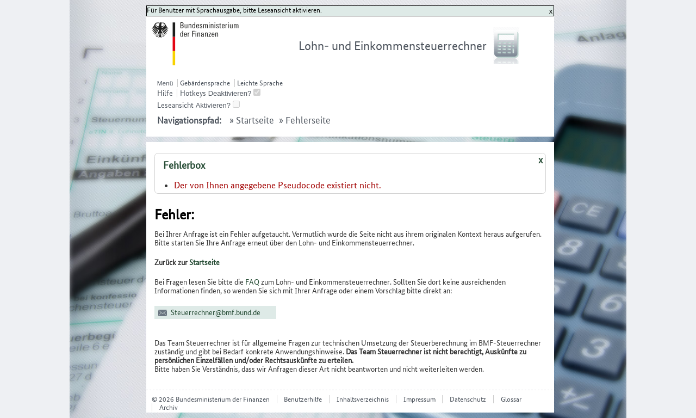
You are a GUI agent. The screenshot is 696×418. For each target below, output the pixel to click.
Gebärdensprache (205, 83)
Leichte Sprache (260, 83)
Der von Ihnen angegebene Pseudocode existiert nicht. (277, 185)
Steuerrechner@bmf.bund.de (215, 312)
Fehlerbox (184, 165)
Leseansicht (175, 105)
